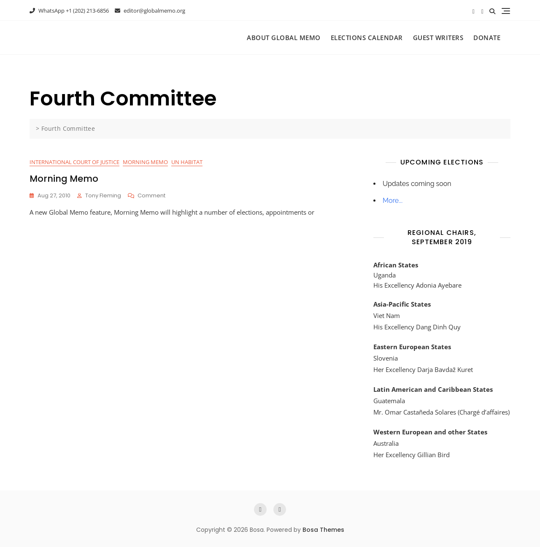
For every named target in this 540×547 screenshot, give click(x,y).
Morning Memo (145, 162)
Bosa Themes (323, 529)
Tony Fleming (103, 195)
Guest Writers (438, 37)
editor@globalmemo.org (150, 10)
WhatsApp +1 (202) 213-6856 (69, 10)
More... (392, 201)
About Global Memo (284, 37)
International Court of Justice (74, 162)
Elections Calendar (367, 37)
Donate (486, 37)
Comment (151, 195)
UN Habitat (186, 162)
